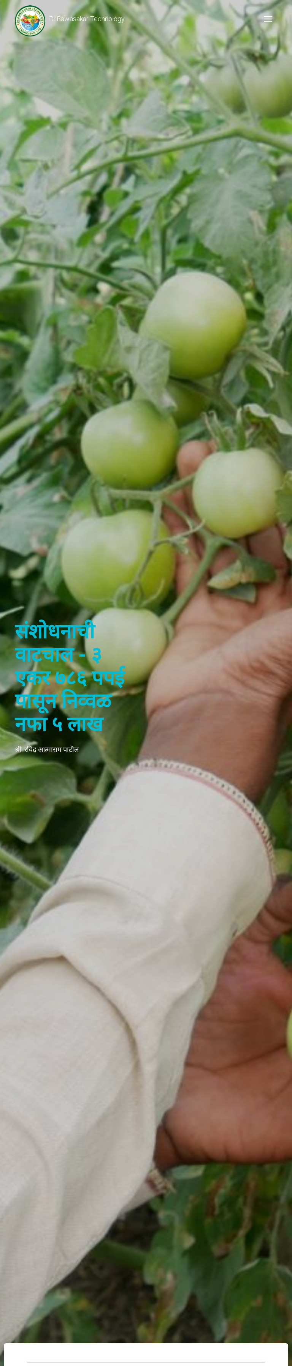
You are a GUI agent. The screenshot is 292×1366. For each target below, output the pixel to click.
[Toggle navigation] (268, 19)
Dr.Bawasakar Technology (70, 18)
